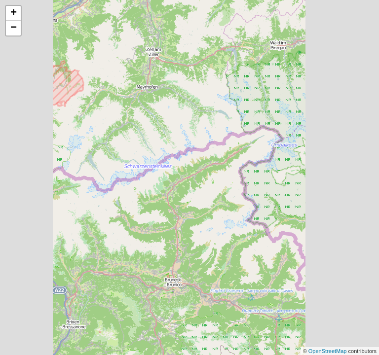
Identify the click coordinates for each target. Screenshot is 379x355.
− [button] (13, 28)
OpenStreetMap (328, 351)
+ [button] (13, 13)
